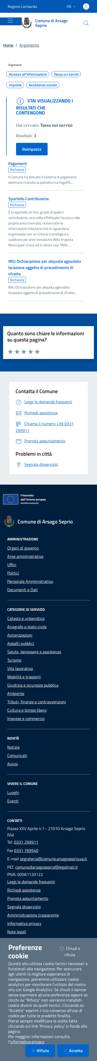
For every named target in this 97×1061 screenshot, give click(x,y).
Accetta (76, 1050)
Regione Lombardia (22, 6)
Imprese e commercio (25, 718)
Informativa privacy (24, 923)
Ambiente (15, 693)
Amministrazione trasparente (33, 915)
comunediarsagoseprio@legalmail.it (46, 867)
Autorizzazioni (19, 635)
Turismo (14, 660)
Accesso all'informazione (28, 74)
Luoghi (13, 792)
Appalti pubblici (20, 643)
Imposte (15, 85)
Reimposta (31, 149)
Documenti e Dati (22, 590)
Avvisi (12, 764)
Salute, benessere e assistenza (34, 652)
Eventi (13, 801)
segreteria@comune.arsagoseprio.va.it (53, 859)
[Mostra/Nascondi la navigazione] (10, 20)
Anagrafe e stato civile (27, 627)
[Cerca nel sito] (86, 23)
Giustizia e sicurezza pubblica (32, 685)
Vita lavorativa (20, 668)
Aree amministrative (25, 556)
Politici (13, 573)
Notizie (13, 747)
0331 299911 (26, 842)
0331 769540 (26, 850)
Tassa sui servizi (66, 74)
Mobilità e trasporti (24, 677)
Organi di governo (23, 548)
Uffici (11, 565)
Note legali (16, 932)
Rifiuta (43, 1050)
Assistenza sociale (43, 85)
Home (8, 45)
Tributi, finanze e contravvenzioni (36, 702)
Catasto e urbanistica (25, 618)
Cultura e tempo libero (27, 710)
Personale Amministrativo (30, 581)
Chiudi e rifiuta (74, 951)
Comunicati (17, 755)
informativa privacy (27, 1042)
